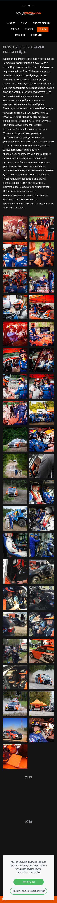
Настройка (35, 872)
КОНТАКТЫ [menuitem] (36, 35)
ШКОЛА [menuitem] (43, 29)
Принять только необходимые (28, 891)
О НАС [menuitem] (24, 23)
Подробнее (22, 872)
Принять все (28, 882)
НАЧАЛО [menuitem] (11, 23)
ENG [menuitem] (23, 6)
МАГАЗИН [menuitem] (20, 35)
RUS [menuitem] (34, 6)
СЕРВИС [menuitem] (14, 29)
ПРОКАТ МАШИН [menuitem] (41, 23)
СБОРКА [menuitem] (29, 29)
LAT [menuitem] (28, 6)
